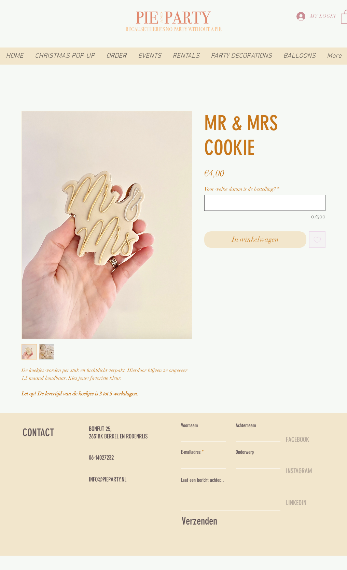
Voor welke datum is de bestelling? (241, 189)
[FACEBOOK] (310, 439)
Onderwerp (245, 452)
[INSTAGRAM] (310, 471)
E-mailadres (190, 452)
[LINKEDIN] (310, 503)
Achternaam (246, 425)
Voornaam (189, 425)
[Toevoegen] (317, 239)
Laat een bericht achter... (202, 480)
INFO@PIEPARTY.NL (107, 479)
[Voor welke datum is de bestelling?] (265, 203)
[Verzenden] (229, 521)
